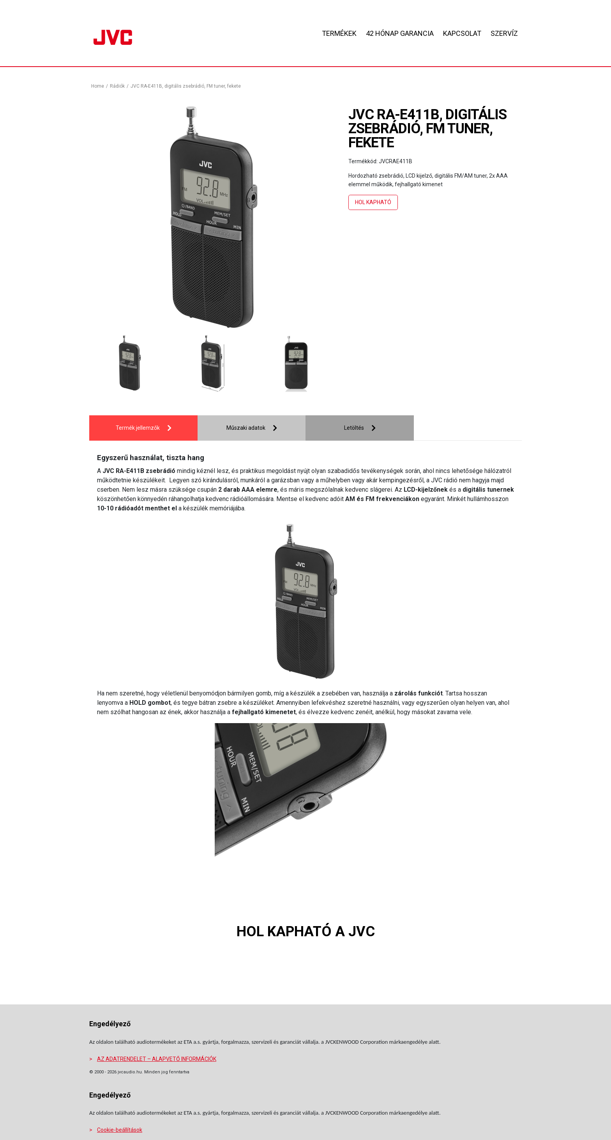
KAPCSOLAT (462, 33)
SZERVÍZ (504, 33)
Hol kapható (373, 202)
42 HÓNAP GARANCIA (400, 33)
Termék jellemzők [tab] (138, 428)
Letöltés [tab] (354, 428)
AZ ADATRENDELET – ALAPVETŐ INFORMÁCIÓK (156, 1059)
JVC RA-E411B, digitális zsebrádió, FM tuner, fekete (186, 86)
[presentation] (112, 364)
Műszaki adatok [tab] (245, 428)
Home (97, 86)
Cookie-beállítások (119, 1130)
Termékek (339, 33)
